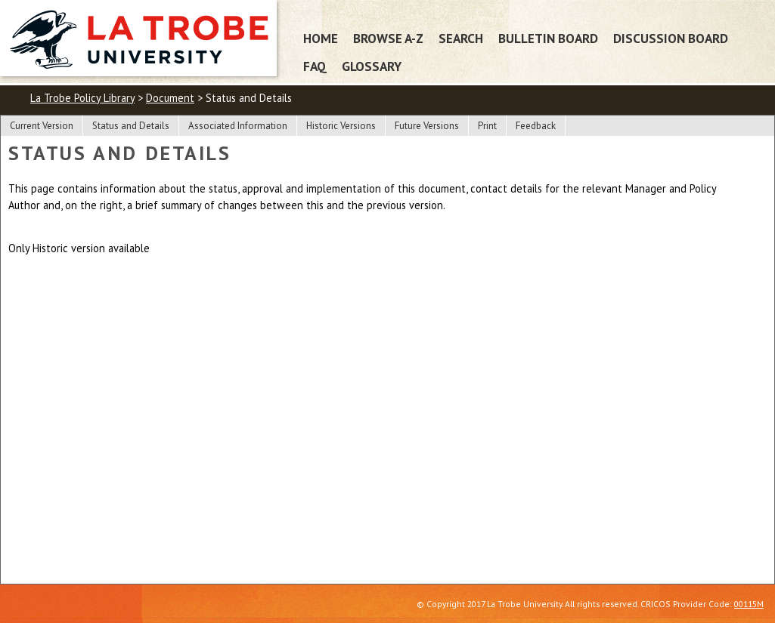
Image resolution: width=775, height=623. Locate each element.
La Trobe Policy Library (82, 98)
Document (170, 98)
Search (461, 38)
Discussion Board (670, 38)
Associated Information (237, 125)
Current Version (41, 125)
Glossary (371, 66)
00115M (749, 603)
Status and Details (130, 125)
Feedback (536, 125)
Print (487, 125)
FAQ (315, 66)
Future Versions (427, 125)
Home (320, 38)
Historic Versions (341, 125)
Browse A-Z (388, 38)
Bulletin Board (548, 38)
